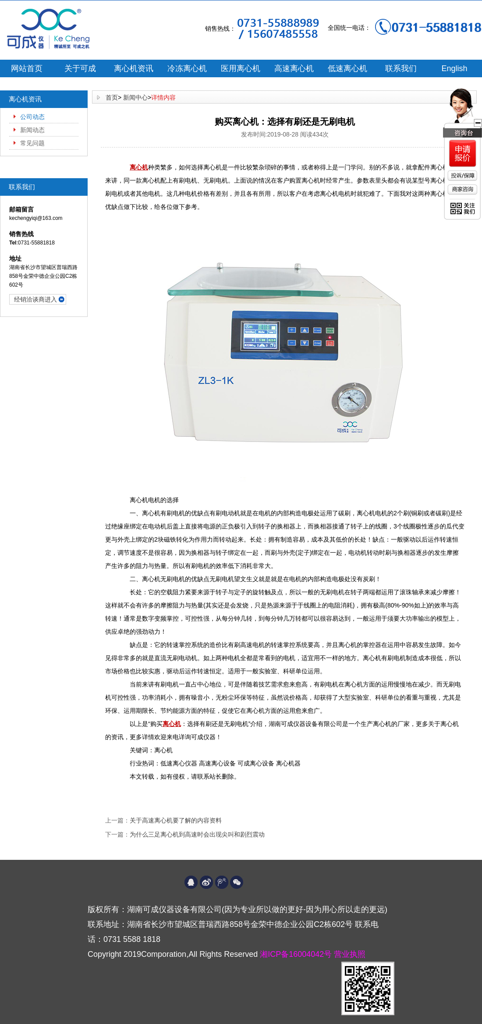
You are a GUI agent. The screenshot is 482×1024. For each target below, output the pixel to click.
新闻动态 (32, 129)
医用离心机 (240, 68)
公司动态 (32, 116)
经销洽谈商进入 (35, 299)
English (454, 68)
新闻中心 (135, 97)
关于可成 (80, 68)
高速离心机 (294, 68)
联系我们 (401, 68)
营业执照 (349, 954)
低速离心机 (347, 68)
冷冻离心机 (187, 68)
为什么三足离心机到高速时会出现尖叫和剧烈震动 (197, 834)
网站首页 (27, 68)
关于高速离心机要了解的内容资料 (176, 820)
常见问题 (32, 143)
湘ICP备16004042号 (297, 954)
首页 (112, 97)
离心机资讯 (133, 68)
